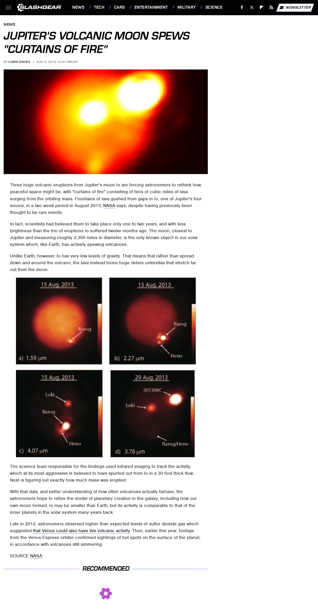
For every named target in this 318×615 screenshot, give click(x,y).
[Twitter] (251, 7)
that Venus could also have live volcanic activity (81, 530)
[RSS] (271, 7)
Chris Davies (19, 62)
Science (214, 7)
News (78, 7)
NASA (109, 205)
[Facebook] (242, 7)
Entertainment (151, 7)
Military (186, 7)
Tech (99, 7)
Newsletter (294, 7)
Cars (119, 7)
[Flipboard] (261, 7)
